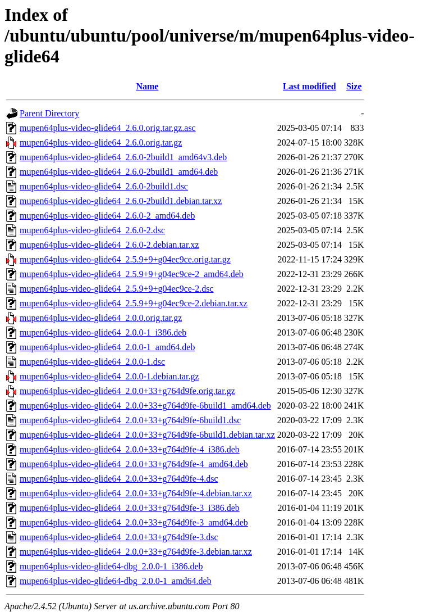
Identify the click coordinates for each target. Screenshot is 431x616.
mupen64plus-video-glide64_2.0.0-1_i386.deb (103, 332)
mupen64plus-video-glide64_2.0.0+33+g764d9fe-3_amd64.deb (134, 522)
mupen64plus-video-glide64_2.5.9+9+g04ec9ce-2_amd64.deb (132, 274)
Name (147, 86)
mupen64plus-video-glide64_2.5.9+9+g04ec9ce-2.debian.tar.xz (133, 303)
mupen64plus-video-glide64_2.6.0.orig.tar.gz (101, 142)
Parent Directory (49, 113)
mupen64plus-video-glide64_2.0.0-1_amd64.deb (107, 347)
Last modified (309, 86)
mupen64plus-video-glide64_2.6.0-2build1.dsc (104, 186)
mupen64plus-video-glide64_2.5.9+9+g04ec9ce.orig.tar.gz (125, 259)
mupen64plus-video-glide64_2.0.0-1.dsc (92, 361)
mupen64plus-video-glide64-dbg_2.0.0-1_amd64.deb (116, 581)
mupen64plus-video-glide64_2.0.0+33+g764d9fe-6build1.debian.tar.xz (147, 435)
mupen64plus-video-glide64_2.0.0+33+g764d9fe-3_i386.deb (130, 508)
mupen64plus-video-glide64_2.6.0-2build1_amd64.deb (119, 171)
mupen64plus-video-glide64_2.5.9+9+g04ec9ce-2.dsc (117, 288)
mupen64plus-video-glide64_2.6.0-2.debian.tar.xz (109, 245)
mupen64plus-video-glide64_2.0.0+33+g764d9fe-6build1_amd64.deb (145, 405)
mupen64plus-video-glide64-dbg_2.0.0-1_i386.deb (111, 566)
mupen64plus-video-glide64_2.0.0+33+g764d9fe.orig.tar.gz (127, 391)
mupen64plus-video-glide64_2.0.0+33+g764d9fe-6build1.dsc (130, 420)
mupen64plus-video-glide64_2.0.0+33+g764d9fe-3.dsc (119, 537)
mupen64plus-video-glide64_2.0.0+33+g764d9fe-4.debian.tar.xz (136, 493)
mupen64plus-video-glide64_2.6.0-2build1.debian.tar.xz (121, 201)
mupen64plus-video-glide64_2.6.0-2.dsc (92, 230)
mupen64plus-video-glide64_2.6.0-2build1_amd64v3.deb (123, 157)
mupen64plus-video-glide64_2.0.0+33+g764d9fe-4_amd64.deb (134, 464)
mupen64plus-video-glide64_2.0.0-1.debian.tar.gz (109, 376)
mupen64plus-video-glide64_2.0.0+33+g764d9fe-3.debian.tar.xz (136, 551)
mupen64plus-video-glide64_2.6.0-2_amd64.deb (107, 215)
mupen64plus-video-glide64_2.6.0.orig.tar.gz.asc (108, 128)
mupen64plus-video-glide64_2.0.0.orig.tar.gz (101, 318)
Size (354, 86)
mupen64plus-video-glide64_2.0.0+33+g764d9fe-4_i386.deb (130, 449)
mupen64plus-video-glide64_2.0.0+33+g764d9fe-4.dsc (119, 478)
